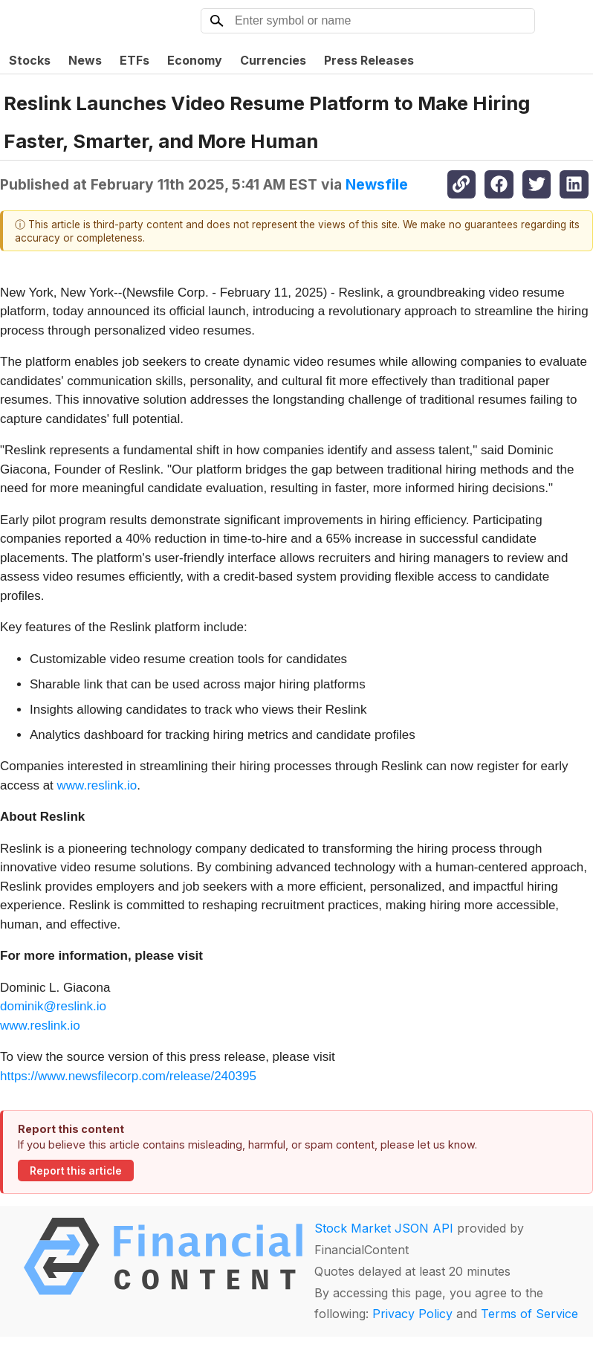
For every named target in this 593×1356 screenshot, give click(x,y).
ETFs (134, 60)
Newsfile (377, 184)
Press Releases (369, 60)
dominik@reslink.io (53, 1006)
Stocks (30, 60)
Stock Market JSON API (383, 1228)
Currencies (273, 60)
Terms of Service (529, 1313)
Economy (194, 60)
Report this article (76, 1171)
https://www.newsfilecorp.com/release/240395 (128, 1076)
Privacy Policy (412, 1313)
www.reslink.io (97, 785)
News (85, 60)
